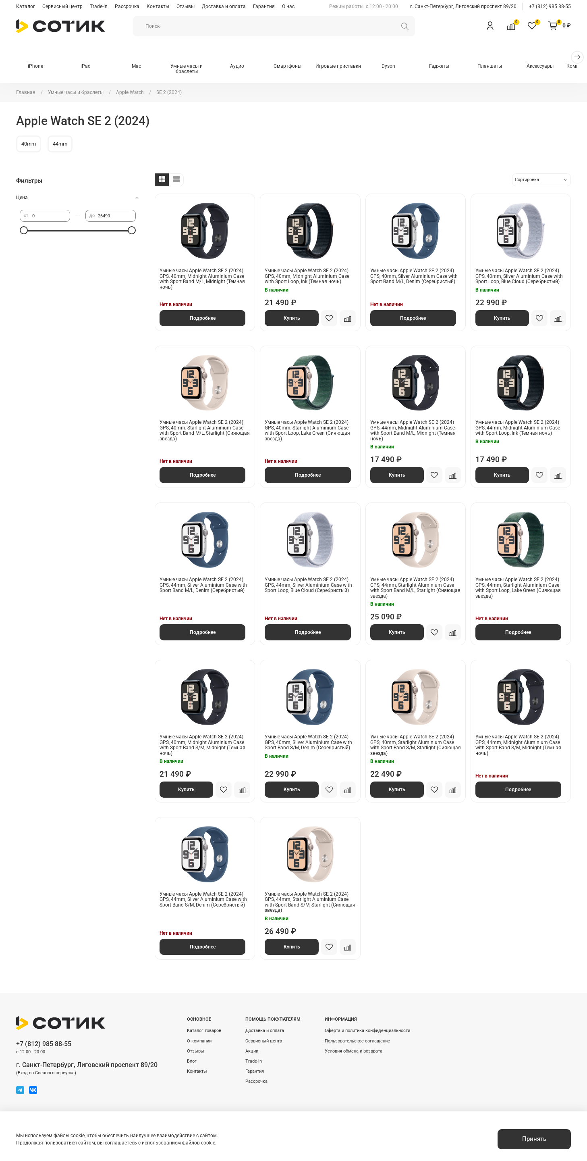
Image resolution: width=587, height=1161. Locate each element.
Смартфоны (293, 66)
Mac (138, 66)
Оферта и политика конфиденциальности (367, 1030)
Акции (251, 1051)
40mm (28, 144)
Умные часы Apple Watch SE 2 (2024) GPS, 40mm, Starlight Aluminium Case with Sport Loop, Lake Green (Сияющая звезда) (307, 431)
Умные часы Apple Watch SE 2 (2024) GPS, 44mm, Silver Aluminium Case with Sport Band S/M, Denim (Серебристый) (203, 900)
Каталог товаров (204, 1030)
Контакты (158, 6)
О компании (199, 1041)
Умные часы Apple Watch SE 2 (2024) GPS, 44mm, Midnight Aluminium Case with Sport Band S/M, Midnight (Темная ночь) (518, 745)
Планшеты (499, 66)
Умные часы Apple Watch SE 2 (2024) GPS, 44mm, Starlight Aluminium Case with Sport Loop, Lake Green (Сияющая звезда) (518, 588)
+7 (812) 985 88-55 (550, 6)
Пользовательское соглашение (357, 1041)
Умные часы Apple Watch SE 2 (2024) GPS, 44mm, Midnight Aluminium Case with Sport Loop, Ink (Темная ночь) (517, 428)
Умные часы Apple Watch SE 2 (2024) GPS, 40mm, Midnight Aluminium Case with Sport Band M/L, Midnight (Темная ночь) (202, 279)
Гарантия (264, 6)
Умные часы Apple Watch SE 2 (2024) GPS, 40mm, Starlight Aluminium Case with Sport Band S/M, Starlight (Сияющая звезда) (415, 745)
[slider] (24, 231)
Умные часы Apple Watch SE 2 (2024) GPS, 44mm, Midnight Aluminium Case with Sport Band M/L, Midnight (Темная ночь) (413, 431)
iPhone (36, 66)
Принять (534, 1138)
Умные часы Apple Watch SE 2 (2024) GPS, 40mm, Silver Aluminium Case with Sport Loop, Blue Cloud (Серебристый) (519, 276)
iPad (87, 66)
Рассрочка (127, 6)
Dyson (397, 66)
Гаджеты (448, 66)
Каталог (25, 6)
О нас (288, 6)
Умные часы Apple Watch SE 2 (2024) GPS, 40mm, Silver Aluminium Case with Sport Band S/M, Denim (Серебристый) (308, 742)
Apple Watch (130, 93)
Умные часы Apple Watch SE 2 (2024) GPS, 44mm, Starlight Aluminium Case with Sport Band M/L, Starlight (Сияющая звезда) (415, 588)
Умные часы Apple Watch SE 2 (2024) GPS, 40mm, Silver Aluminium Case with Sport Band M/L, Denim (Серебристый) (414, 276)
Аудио (242, 66)
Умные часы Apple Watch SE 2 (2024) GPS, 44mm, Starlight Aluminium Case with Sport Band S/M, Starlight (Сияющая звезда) (310, 903)
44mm (60, 144)
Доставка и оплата (224, 6)
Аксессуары (551, 66)
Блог (192, 1061)
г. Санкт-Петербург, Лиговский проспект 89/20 (463, 6)
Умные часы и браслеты (190, 69)
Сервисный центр (62, 6)
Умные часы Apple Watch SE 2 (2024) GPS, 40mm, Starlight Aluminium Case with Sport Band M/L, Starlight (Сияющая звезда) (205, 431)
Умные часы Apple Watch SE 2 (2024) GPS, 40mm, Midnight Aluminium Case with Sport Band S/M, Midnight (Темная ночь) (202, 745)
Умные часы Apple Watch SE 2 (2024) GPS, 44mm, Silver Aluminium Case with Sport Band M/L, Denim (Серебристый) (203, 585)
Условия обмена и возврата (353, 1051)
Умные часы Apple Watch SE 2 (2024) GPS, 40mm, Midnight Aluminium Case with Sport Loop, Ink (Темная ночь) (307, 276)
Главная (25, 93)
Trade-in (99, 6)
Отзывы (185, 6)
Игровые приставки (345, 66)
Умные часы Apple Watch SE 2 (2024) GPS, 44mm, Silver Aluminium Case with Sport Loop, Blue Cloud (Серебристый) (308, 585)
